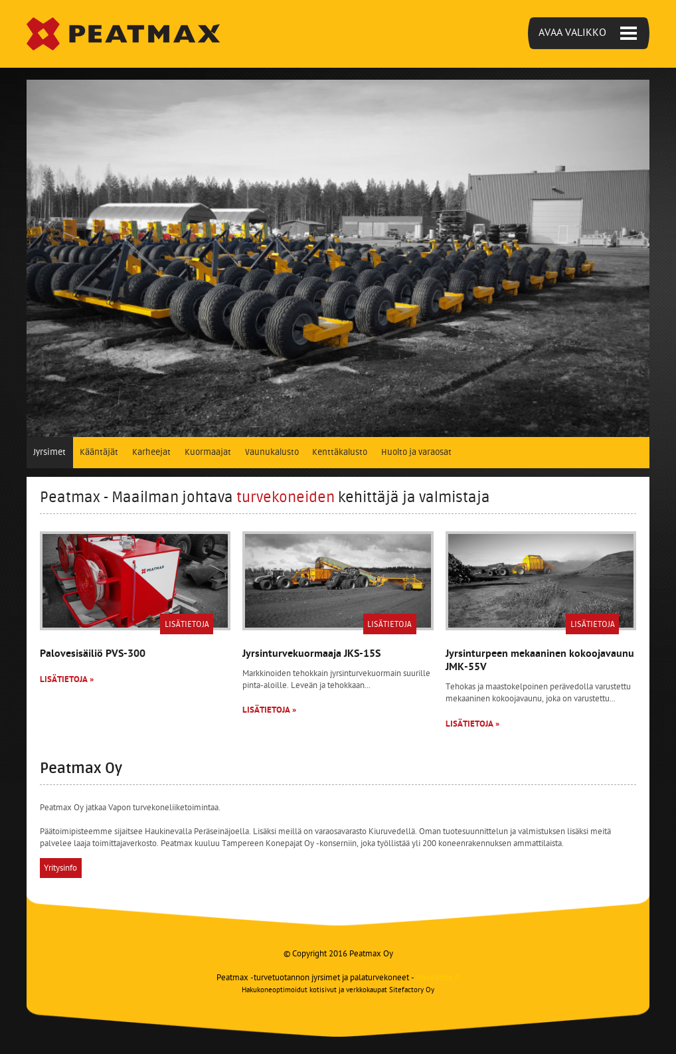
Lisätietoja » (67, 679)
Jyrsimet (49, 452)
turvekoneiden (285, 497)
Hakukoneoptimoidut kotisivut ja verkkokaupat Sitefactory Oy (338, 991)
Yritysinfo (60, 867)
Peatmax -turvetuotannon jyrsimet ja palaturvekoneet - (338, 978)
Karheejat (151, 452)
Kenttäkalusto (339, 452)
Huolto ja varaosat (416, 452)
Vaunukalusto (272, 452)
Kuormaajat (208, 452)
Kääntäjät (99, 452)
